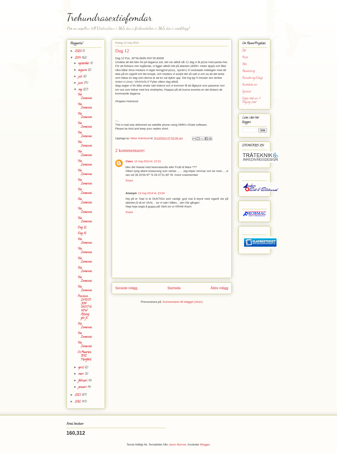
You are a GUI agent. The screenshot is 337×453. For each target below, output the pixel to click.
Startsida (174, 288)
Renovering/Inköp (252, 78)
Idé (244, 50)
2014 (78, 58)
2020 (78, 51)
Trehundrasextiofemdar (109, 17)
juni (81, 83)
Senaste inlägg (126, 288)
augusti (83, 70)
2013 (78, 395)
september (84, 63)
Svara (129, 180)
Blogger (205, 444)
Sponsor (246, 92)
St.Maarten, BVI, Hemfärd (85, 356)
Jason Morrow (177, 444)
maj (80, 90)
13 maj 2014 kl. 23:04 (151, 193)
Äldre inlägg (219, 288)
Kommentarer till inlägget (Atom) (182, 301)
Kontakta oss (249, 85)
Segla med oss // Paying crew (251, 100)
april (81, 367)
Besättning (248, 71)
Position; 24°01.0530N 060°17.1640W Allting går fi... (85, 307)
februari (83, 381)
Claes (129, 161)
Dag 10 (82, 233)
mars (81, 374)
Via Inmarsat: (85, 97)
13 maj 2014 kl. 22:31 (147, 161)
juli (80, 76)
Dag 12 (82, 228)
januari (82, 387)
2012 (78, 402)
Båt (244, 64)
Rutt (245, 57)
